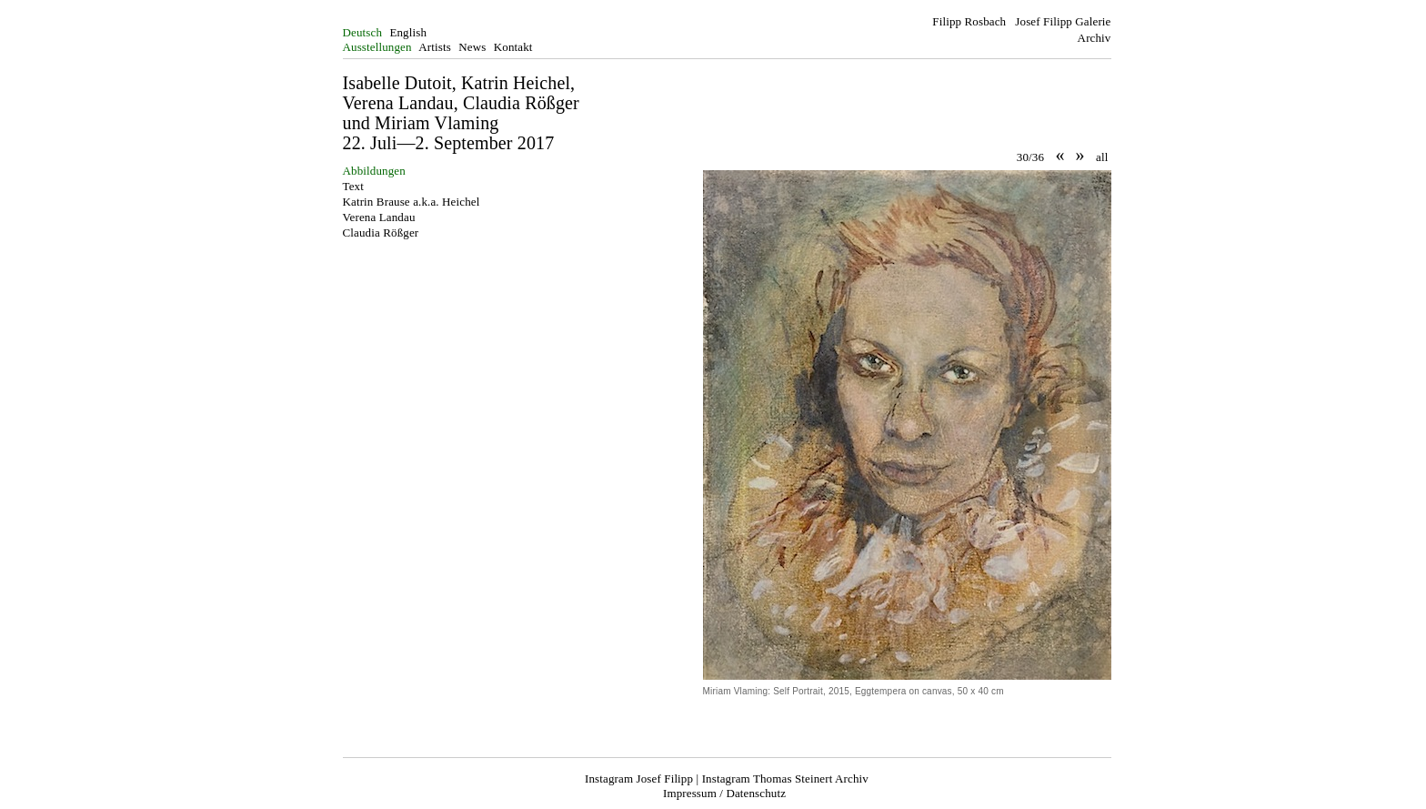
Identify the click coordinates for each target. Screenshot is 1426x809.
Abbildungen (374, 170)
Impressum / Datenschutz (724, 793)
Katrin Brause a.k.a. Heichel (411, 201)
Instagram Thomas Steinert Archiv (785, 778)
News (472, 47)
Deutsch (363, 32)
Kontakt (513, 47)
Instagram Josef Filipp (639, 778)
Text (353, 186)
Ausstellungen (377, 47)
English (408, 32)
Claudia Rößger (381, 232)
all (1102, 157)
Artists (434, 47)
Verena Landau (379, 217)
